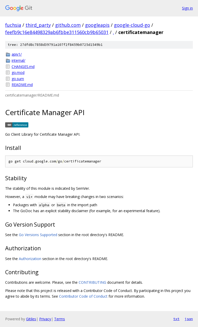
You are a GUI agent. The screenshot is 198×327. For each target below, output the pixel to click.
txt (176, 318)
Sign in (187, 8)
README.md (22, 84)
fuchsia (13, 25)
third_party (38, 25)
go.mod (18, 72)
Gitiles (31, 318)
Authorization (30, 258)
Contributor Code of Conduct (83, 296)
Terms (59, 318)
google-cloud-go (132, 25)
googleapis (97, 25)
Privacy (45, 318)
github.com (68, 25)
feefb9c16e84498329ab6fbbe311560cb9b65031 (57, 32)
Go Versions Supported (38, 234)
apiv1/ (17, 54)
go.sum (18, 78)
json (189, 318)
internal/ (18, 60)
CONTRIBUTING (92, 282)
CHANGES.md (23, 66)
